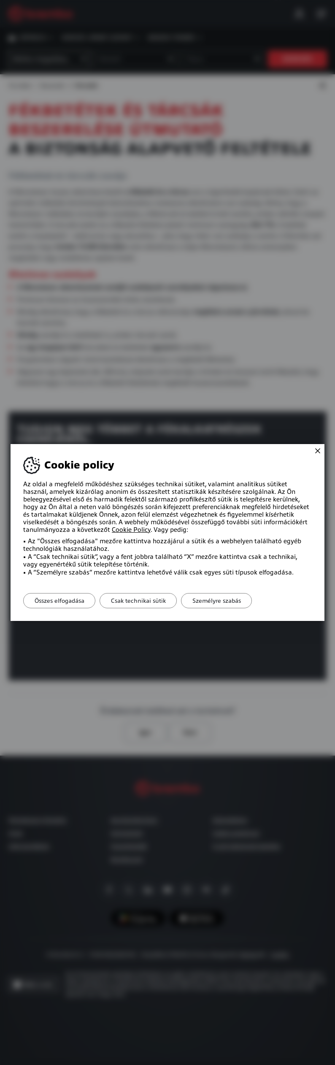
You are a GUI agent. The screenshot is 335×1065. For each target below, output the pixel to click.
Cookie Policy (131, 529)
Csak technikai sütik (143, 600)
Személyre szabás (226, 600)
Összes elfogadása (61, 600)
